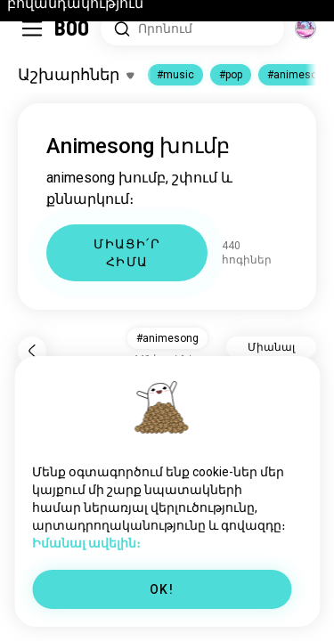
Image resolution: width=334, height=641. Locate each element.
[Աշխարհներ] (305, 28)
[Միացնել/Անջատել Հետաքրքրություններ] (76, 74)
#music (175, 75)
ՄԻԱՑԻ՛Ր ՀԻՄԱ (127, 253)
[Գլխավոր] (72, 28)
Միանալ (271, 347)
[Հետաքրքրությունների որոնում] (192, 28)
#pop (230, 75)
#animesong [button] (167, 338)
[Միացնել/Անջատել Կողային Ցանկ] (32, 28)
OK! (162, 589)
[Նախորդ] (32, 351)
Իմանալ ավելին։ (86, 543)
